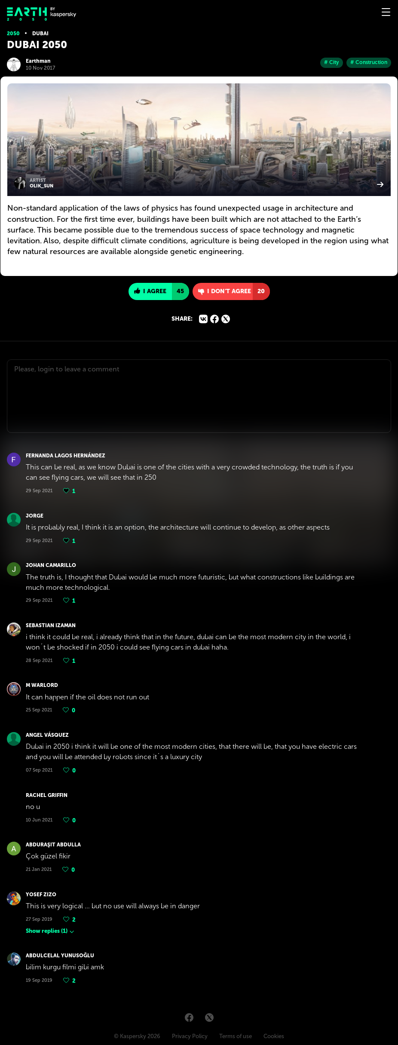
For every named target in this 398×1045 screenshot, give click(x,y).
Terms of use (235, 1036)
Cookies (273, 1036)
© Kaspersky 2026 (137, 1036)
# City (331, 62)
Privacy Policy (190, 1036)
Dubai (40, 34)
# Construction (368, 62)
